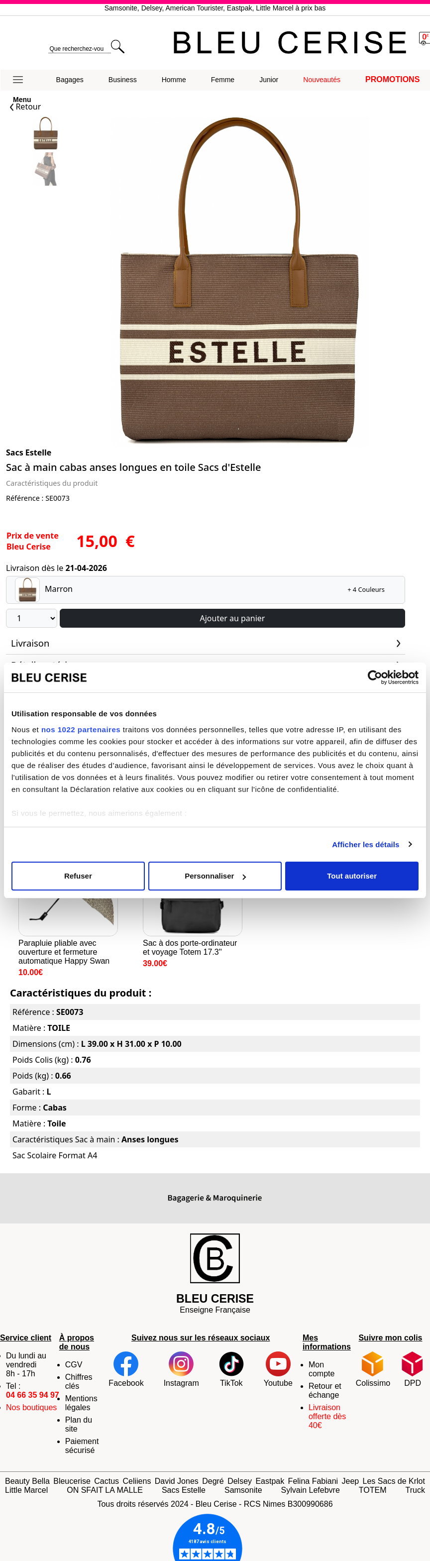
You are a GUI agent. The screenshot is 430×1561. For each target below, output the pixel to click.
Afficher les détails (365, 844)
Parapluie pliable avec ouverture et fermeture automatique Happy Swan (68, 901)
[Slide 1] (45, 170)
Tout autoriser (352, 876)
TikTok (231, 1369)
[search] (79, 49)
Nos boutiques (31, 1407)
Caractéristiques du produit (52, 483)
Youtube (278, 1369)
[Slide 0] (45, 134)
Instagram (181, 1369)
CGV (74, 1364)
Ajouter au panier (232, 618)
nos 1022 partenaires (80, 729)
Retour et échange (325, 1390)
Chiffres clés (79, 1381)
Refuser (78, 876)
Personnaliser (215, 876)
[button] (22, 80)
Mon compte (321, 1369)
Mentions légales (81, 1403)
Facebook (125, 1369)
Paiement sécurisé (82, 1445)
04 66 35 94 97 (32, 1395)
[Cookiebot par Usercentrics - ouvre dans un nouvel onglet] (375, 677)
